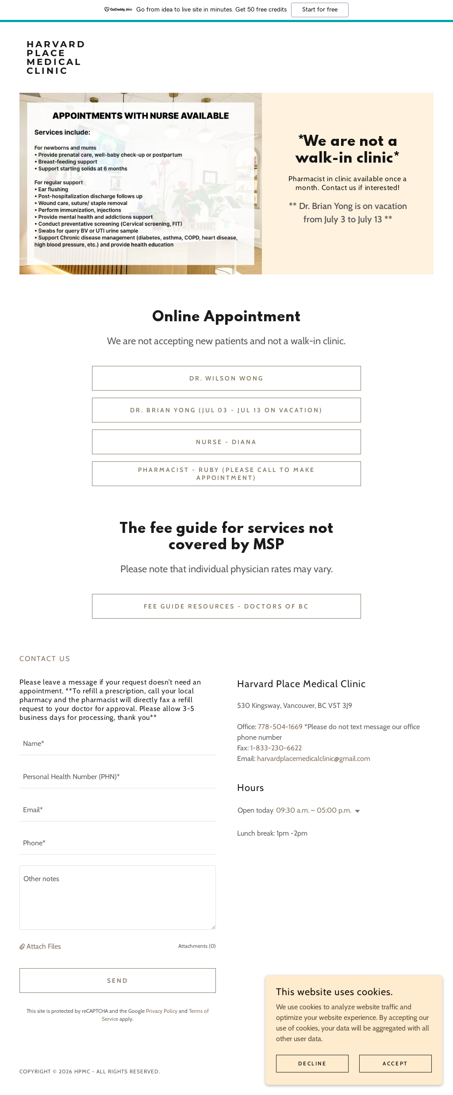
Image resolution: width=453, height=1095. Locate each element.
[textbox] (117, 744)
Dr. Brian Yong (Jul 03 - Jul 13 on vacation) (226, 410)
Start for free (320, 10)
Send (117, 981)
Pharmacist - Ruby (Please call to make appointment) (226, 474)
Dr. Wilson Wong (226, 378)
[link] (71, 71)
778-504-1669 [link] (280, 726)
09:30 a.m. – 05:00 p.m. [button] (313, 810)
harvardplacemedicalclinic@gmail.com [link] (313, 758)
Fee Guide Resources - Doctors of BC (227, 606)
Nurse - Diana (226, 442)
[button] (23, 946)
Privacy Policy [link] (161, 1011)
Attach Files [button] (44, 946)
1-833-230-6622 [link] (276, 748)
